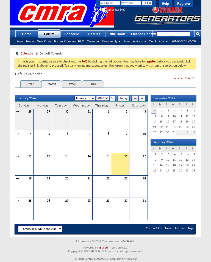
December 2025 (164, 98)
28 (30, 111)
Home (26, 34)
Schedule (71, 34)
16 (125, 156)
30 (66, 111)
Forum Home (25, 41)
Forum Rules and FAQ (69, 41)
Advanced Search (184, 41)
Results (94, 34)
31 (89, 111)
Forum (49, 34)
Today (123, 98)
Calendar (93, 41)
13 (66, 156)
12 (48, 156)
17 (144, 156)
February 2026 (163, 142)
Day (93, 84)
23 (125, 178)
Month (52, 84)
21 (89, 178)
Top (190, 228)
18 (30, 178)
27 (66, 201)
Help (165, 4)
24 (144, 178)
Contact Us (154, 228)
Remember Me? (113, 9)
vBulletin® (105, 247)
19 (48, 178)
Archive (180, 228)
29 (48, 111)
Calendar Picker (182, 78)
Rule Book (117, 34)
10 (144, 134)
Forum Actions (133, 41)
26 (48, 201)
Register (183, 4)
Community (110, 41)
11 (30, 156)
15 (107, 156)
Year (31, 84)
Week (72, 84)
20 (66, 178)
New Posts (44, 41)
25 (30, 201)
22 (107, 178)
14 (89, 156)
